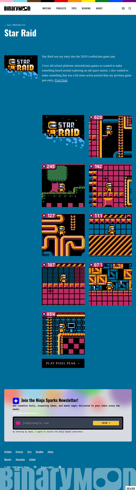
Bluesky (7, 459)
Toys (74, 8)
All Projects (16, 25)
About (99, 8)
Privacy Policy (47, 467)
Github (32, 459)
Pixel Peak (61, 80)
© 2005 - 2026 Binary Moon (16, 467)
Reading (86, 8)
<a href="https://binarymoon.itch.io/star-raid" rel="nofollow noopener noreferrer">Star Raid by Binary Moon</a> (87, 98)
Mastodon (20, 459)
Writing (46, 8)
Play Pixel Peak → (63, 363)
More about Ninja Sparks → (26, 413)
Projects (61, 8)
